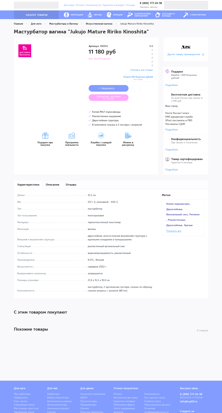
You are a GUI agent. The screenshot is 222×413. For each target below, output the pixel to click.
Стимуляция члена (24, 404)
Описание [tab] (52, 184)
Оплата (80, 5)
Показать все (173, 231)
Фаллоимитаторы (57, 404)
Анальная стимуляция (92, 393)
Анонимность (93, 5)
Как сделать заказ (154, 397)
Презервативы (88, 404)
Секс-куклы (20, 401)
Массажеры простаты (26, 408)
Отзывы (130, 5)
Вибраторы (53, 393)
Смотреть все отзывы (141, 70)
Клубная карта (152, 401)
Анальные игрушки (58, 408)
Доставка (69, 5)
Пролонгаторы (88, 401)
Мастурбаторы (22, 393)
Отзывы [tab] (71, 184)
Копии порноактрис (178, 203)
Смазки (84, 408)
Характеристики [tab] (28, 184)
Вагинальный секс (177, 214)
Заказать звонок (148, 7)
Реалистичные (176, 219)
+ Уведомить (108, 88)
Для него (19, 388)
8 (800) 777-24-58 (151, 3)
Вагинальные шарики (59, 401)
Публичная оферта (124, 404)
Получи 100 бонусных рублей (138, 78)
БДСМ (83, 397)
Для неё (52, 388)
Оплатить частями (111, 97)
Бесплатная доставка (126, 397)
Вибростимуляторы (58, 397)
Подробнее (171, 85)
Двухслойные (174, 209)
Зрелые (188, 225)
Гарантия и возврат (114, 5)
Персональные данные (157, 404)
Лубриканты (21, 397)
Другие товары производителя (183, 54)
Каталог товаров (33, 15)
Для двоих (87, 388)
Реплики (194, 214)
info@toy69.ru (188, 401)
